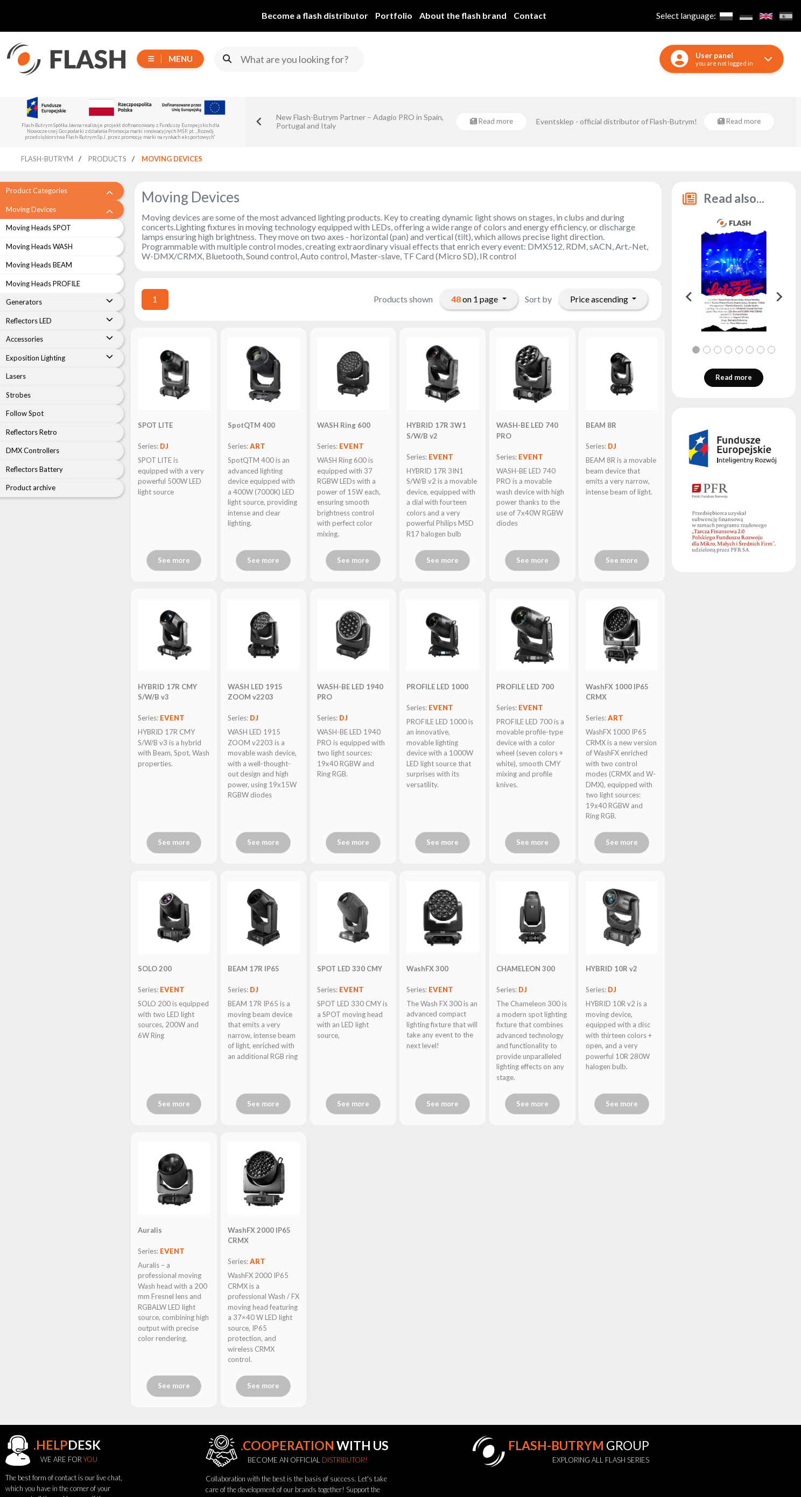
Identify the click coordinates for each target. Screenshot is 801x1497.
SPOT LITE (155, 425)
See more (174, 560)
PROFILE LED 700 (525, 686)
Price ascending (600, 299)
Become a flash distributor (315, 15)
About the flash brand (463, 15)
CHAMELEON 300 (525, 968)
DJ (164, 446)
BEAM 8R (601, 425)
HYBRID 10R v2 (611, 968)
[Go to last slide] (259, 122)
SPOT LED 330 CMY (349, 968)
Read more (733, 377)
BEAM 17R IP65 (253, 968)
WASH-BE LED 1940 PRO (350, 692)
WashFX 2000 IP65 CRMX (259, 1235)
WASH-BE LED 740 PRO (527, 430)
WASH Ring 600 (343, 425)
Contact (530, 15)
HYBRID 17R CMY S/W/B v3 (167, 692)
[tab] (696, 350)
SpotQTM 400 (251, 425)
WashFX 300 (427, 968)
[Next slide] (778, 297)
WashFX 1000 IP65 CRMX (617, 692)
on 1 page (475, 299)
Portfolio (393, 15)
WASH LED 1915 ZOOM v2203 (255, 692)
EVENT (351, 446)
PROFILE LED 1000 (437, 686)
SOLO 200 (155, 968)
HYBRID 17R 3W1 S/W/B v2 (436, 430)
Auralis (150, 1230)
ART (257, 446)
